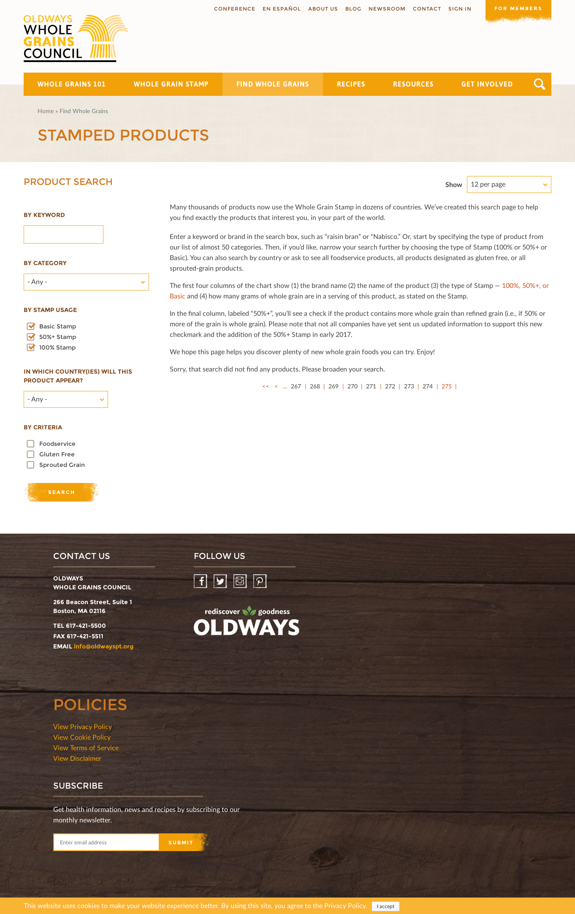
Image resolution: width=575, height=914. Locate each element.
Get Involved (487, 84)
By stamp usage (50, 310)
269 (333, 386)
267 (296, 386)
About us (321, 8)
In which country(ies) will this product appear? (78, 376)
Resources (413, 84)
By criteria (43, 427)
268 (315, 386)
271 (371, 386)
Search (539, 84)
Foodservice (57, 444)
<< (265, 386)
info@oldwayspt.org (103, 646)
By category (45, 263)
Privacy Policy (345, 905)
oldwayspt (246, 624)
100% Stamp (57, 347)
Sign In (458, 8)
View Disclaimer (77, 758)
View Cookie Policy (82, 737)
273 (409, 386)
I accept (385, 906)
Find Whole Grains (272, 84)
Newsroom (385, 8)
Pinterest (260, 581)
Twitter (221, 581)
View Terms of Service (86, 747)
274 (428, 386)
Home (46, 110)
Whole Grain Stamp (171, 84)
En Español (280, 8)
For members (518, 8)
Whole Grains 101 (72, 84)
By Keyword (44, 215)
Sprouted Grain (62, 465)
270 (352, 386)
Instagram (240, 581)
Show (453, 184)
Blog (352, 8)
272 (390, 386)
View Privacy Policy (82, 726)
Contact (425, 8)
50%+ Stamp (57, 337)
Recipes (351, 84)
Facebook (201, 581)
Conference (233, 8)
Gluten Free (57, 454)
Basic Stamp (57, 326)
